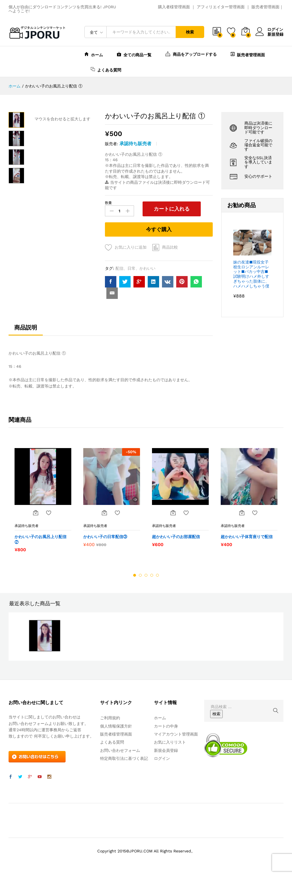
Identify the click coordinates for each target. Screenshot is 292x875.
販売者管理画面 (265, 7)
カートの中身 (166, 726)
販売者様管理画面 (116, 734)
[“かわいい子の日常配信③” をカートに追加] (104, 513)
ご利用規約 (110, 718)
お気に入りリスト (170, 742)
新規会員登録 (166, 750)
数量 (108, 203)
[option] (43, 500)
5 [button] (157, 575)
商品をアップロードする (191, 53)
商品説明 (25, 327)
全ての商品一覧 (134, 54)
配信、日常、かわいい (135, 268)
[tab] (26, 329)
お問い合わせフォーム (120, 750)
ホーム (93, 54)
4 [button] (151, 575)
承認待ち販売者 (135, 143)
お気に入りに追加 (131, 247)
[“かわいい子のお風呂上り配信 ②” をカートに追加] (35, 513)
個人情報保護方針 (116, 726)
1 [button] (134, 575)
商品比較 (170, 247)
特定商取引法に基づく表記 (124, 758)
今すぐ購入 (159, 229)
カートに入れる (171, 209)
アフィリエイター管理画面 (221, 7)
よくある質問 (106, 69)
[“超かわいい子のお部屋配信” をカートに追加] (173, 513)
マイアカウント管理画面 (176, 734)
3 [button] (146, 575)
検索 (190, 32)
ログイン (269, 29)
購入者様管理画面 (174, 7)
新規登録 (275, 34)
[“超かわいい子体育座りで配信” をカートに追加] (242, 513)
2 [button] (140, 575)
